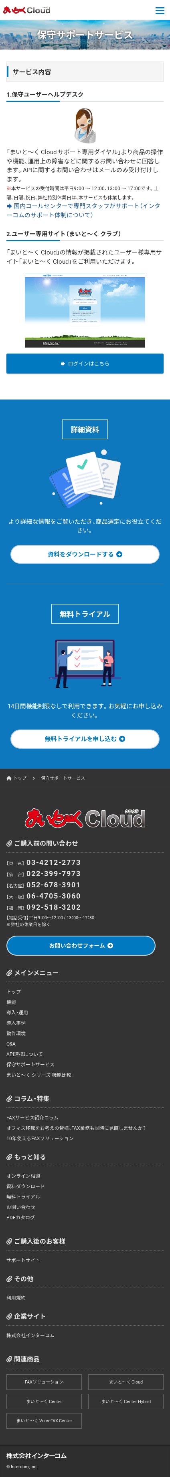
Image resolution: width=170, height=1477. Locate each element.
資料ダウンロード (25, 1186)
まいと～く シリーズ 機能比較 (38, 1074)
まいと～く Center (44, 1401)
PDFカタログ (20, 1217)
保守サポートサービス (30, 1064)
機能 (11, 1002)
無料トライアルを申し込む (81, 738)
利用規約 (16, 1297)
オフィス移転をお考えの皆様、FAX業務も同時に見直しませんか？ (76, 1127)
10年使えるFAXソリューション (39, 1138)
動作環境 (16, 1033)
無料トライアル (23, 1196)
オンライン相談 (23, 1175)
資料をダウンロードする (81, 554)
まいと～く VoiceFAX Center (44, 1420)
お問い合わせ (20, 1207)
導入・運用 (17, 1012)
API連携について (24, 1054)
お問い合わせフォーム (77, 945)
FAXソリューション (44, 1381)
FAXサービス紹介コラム (32, 1117)
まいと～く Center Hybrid (126, 1401)
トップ (19, 778)
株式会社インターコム (30, 1335)
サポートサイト (23, 1260)
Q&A (11, 1043)
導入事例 (16, 1022)
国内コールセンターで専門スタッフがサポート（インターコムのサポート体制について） (83, 210)
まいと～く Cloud (126, 1381)
